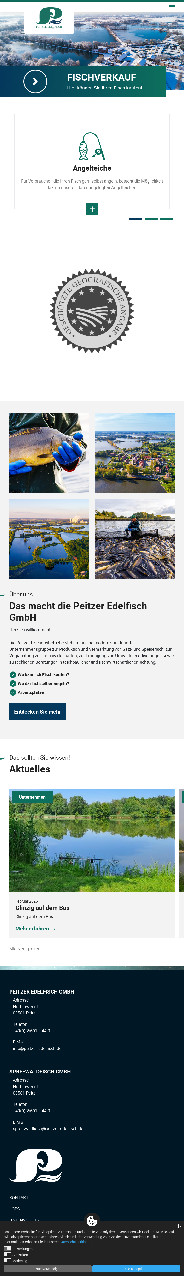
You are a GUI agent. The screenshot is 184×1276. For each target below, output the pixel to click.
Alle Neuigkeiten (24, 949)
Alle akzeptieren (137, 1269)
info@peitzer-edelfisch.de (37, 1048)
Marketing (15, 1260)
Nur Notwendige (47, 1269)
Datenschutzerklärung (76, 1242)
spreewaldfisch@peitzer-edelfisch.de (48, 1128)
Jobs (14, 1209)
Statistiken (16, 1254)
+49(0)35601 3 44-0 (31, 1030)
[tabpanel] (92, 161)
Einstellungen (18, 1248)
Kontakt (19, 1197)
